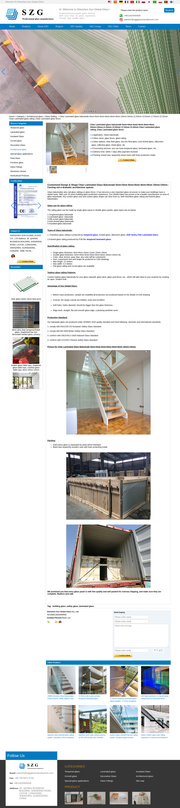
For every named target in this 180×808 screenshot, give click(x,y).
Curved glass (16, 141)
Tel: (11, 783)
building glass (59, 606)
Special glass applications (21, 154)
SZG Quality (76, 26)
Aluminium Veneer (18, 171)
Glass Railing (51, 116)
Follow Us (16, 755)
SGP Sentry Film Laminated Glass (142, 235)
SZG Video (113, 26)
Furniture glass (16, 162)
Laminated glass (17, 132)
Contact (142, 26)
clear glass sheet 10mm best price (26, 300)
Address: (14, 788)
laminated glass (86, 606)
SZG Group (95, 26)
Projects (59, 26)
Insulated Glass (17, 136)
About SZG (43, 26)
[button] (84, 111)
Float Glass (15, 158)
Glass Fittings (16, 167)
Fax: (12, 778)
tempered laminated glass (99, 239)
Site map (140, 781)
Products (26, 26)
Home (12, 26)
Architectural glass (35, 116)
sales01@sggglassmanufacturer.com (141, 19)
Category (21, 116)
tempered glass (91, 235)
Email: (13, 773)
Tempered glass (17, 128)
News (128, 26)
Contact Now (26, 261)
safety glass (72, 606)
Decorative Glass (17, 145)
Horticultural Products (19, 176)
